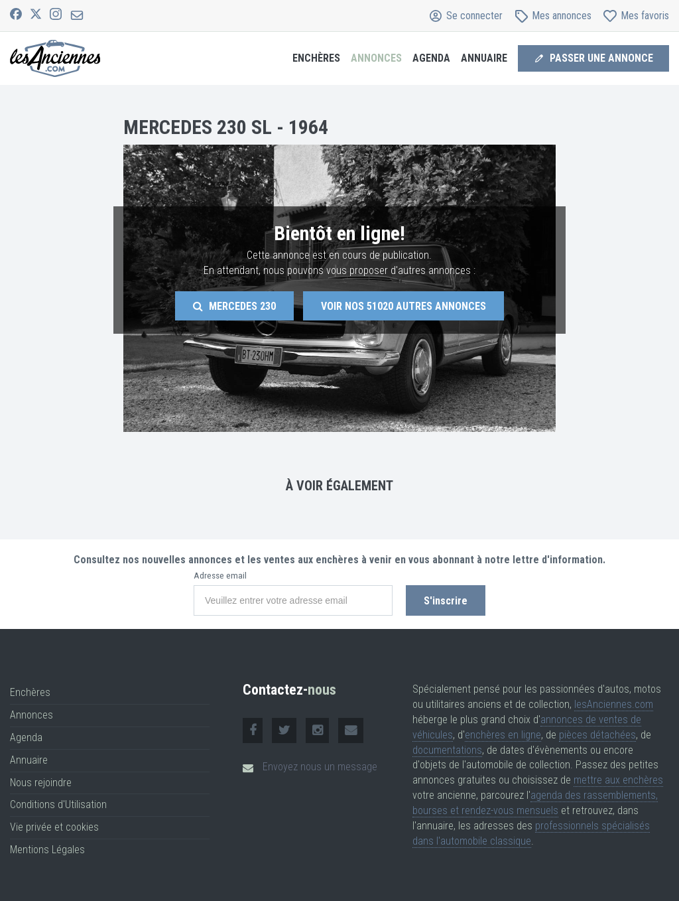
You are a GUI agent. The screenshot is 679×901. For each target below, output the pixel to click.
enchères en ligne (503, 734)
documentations (447, 750)
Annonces (376, 58)
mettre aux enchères (618, 780)
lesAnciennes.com (613, 704)
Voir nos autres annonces (403, 306)
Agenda (431, 58)
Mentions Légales (47, 849)
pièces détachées (597, 734)
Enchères (316, 58)
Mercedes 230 (234, 306)
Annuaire (484, 58)
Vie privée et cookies (54, 827)
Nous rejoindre (41, 782)
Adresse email (220, 576)
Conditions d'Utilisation (58, 804)
